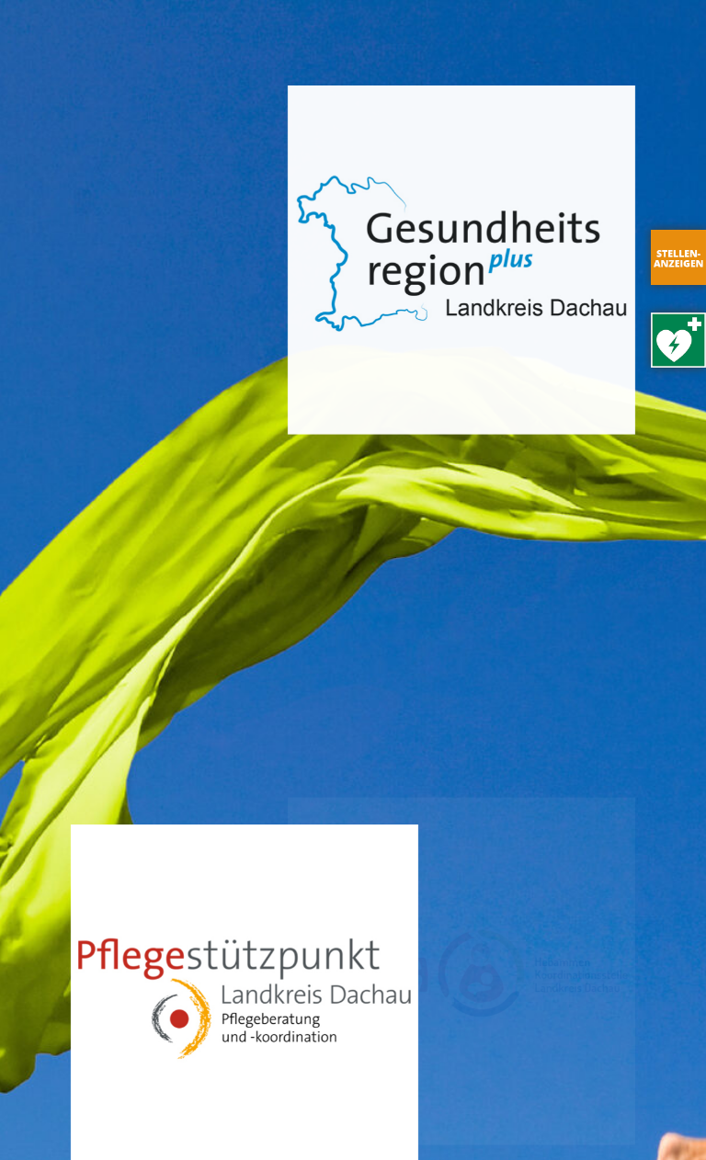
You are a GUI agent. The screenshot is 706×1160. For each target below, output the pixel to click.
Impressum (174, 1119)
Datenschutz (274, 1119)
